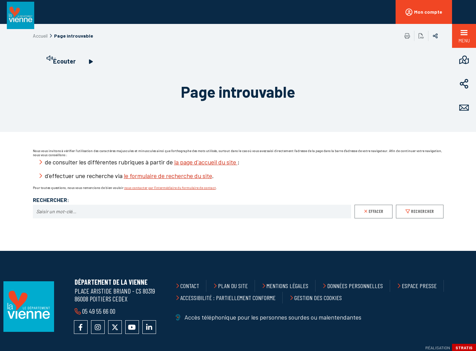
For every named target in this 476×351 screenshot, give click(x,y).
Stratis (464, 347)
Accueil (40, 36)
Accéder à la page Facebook (81, 327)
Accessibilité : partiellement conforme (227, 297)
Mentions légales (287, 285)
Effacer (376, 211)
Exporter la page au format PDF (421, 36)
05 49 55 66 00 (99, 311)
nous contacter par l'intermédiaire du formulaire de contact (170, 188)
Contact (189, 285)
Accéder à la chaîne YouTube (132, 327)
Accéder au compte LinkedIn (149, 327)
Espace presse (419, 285)
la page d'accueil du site (205, 162)
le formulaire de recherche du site (168, 175)
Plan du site (233, 285)
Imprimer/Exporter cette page (407, 36)
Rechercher (422, 211)
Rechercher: (51, 200)
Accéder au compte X (115, 327)
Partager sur (435, 36)
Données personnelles (355, 285)
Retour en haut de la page (455, 251)
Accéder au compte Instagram (98, 327)
